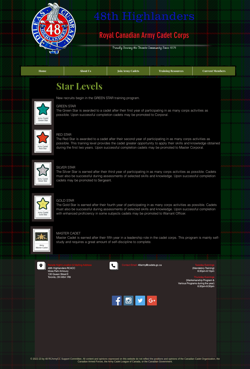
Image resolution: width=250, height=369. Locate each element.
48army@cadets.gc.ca (150, 264)
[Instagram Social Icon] (128, 300)
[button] (85, 71)
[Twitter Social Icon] (140, 300)
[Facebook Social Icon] (117, 300)
